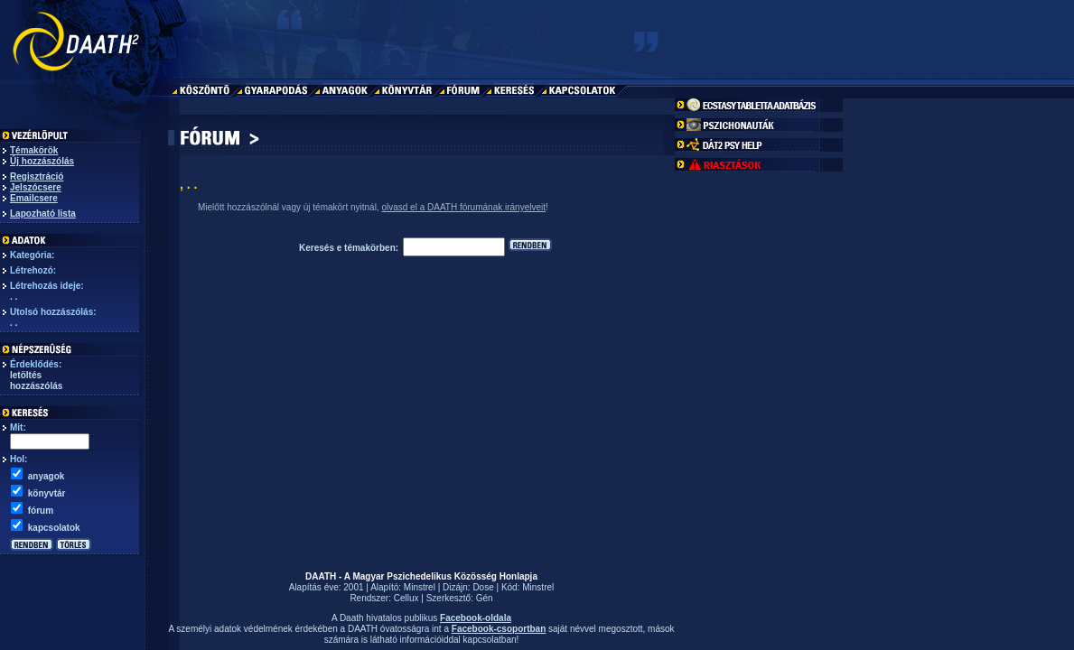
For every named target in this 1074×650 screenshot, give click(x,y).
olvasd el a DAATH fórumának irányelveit (463, 207)
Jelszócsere (35, 187)
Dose (482, 587)
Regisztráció (36, 176)
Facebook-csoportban (499, 629)
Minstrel (419, 587)
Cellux (406, 598)
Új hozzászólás (42, 161)
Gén (484, 598)
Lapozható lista (43, 213)
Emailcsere (34, 198)
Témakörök (34, 150)
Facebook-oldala (475, 618)
